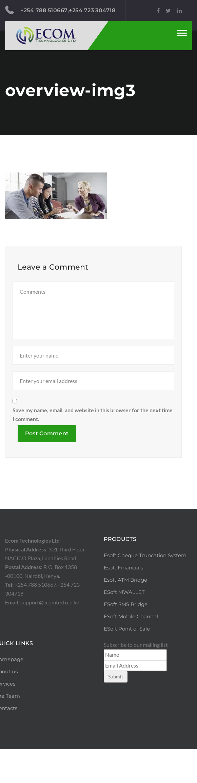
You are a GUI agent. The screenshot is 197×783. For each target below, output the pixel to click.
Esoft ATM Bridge (125, 614)
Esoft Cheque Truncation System (145, 589)
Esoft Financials (123, 601)
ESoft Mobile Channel (131, 650)
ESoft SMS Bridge (125, 638)
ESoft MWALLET (124, 626)
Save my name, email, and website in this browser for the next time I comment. (93, 448)
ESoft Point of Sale (127, 662)
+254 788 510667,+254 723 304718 (60, 10)
